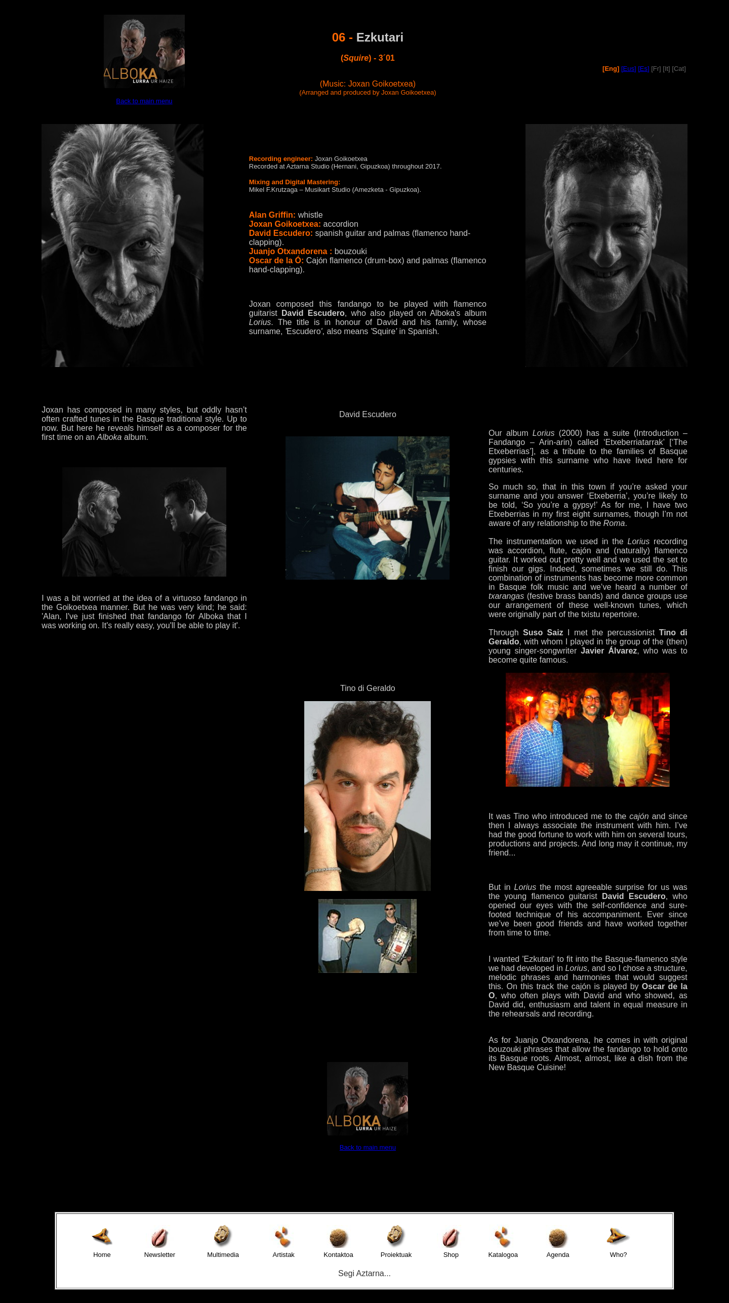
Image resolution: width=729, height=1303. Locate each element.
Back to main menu (144, 101)
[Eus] (628, 68)
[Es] (643, 68)
